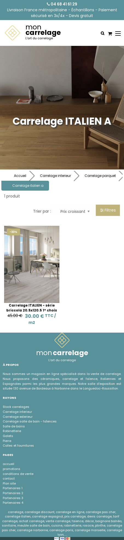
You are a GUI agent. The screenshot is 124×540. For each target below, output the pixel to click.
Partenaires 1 (12, 488)
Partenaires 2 (13, 493)
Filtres (108, 210)
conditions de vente (18, 474)
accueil (8, 464)
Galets (8, 436)
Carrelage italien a (28, 185)
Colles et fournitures (18, 445)
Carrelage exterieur (18, 416)
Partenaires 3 (13, 498)
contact (9, 478)
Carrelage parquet (100, 175)
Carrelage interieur (55, 175)
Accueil (20, 175)
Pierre (7, 441)
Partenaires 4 (13, 502)
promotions (11, 469)
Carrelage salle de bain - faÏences (30, 421)
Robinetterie (12, 431)
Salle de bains (14, 426)
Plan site (9, 483)
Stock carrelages (16, 407)
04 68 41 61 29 (62, 4)
